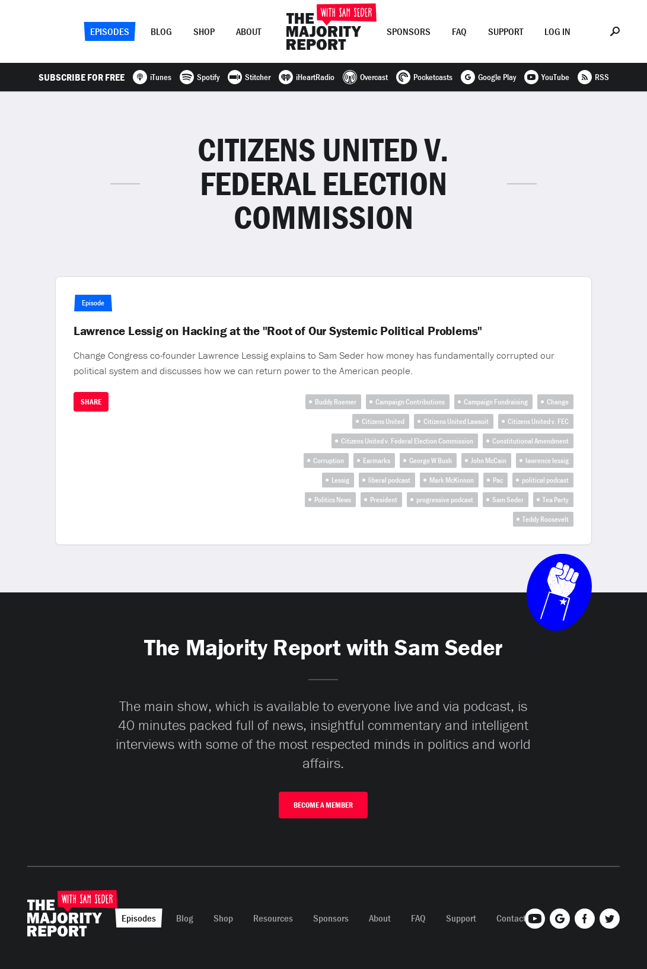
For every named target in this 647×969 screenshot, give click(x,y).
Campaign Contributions (410, 402)
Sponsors (409, 31)
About (248, 31)
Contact (511, 918)
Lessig (340, 480)
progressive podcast (444, 500)
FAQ (459, 31)
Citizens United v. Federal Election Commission (407, 441)
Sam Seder (508, 500)
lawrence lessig (547, 460)
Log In (557, 31)
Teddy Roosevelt (545, 519)
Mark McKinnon (451, 480)
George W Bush (430, 460)
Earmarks (376, 460)
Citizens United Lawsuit (456, 421)
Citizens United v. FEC (538, 421)
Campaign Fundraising (496, 402)
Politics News (332, 500)
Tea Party (556, 500)
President (383, 500)
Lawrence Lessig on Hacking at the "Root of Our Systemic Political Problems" (278, 331)
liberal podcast (389, 480)
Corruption (328, 460)
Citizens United (383, 421)
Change (558, 402)
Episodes (109, 31)
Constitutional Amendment (530, 441)
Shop (204, 31)
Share (91, 402)
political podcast (545, 480)
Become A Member (323, 805)
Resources (273, 918)
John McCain (488, 460)
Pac (498, 480)
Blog (161, 31)
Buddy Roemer (335, 402)
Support (505, 31)
